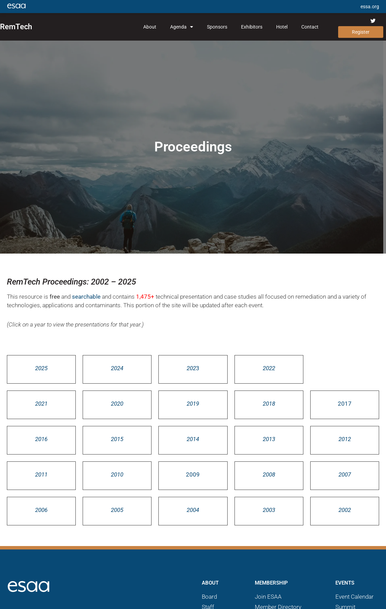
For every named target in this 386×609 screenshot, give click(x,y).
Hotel (282, 27)
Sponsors (217, 27)
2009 (193, 474)
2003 (269, 509)
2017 (345, 403)
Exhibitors (251, 27)
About (149, 27)
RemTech (16, 26)
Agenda (181, 27)
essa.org (370, 6)
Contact (310, 27)
